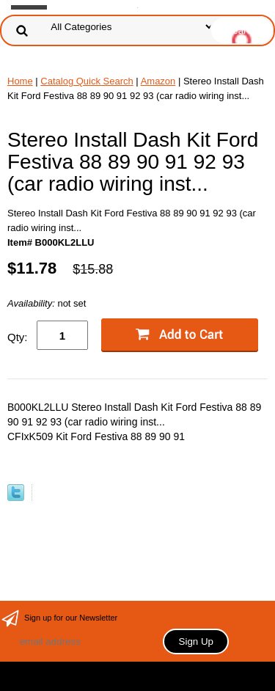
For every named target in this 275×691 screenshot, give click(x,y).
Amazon (158, 81)
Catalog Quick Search (86, 81)
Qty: (17, 337)
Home (20, 81)
